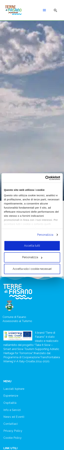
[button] (44, 10)
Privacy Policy (12, 430)
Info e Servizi (12, 410)
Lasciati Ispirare (13, 388)
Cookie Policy (12, 437)
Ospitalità (9, 402)
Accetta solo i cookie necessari (32, 268)
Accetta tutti (32, 245)
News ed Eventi (13, 416)
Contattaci (10, 423)
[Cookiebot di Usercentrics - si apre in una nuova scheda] (45, 178)
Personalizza (45, 234)
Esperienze (10, 395)
